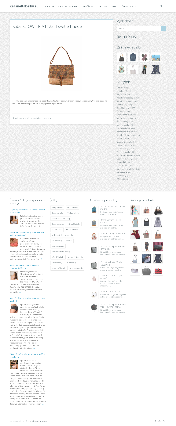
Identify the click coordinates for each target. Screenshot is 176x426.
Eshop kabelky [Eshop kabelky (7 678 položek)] (57, 207)
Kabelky (49, 6)
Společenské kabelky (126, 155)
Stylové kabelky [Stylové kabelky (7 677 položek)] (74, 224)
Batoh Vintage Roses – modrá (111, 221)
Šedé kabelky (122, 121)
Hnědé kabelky (123, 114)
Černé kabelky (123, 108)
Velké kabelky (123, 165)
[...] (42, 226)
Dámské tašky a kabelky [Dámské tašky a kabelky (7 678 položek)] (61, 218)
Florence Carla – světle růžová (111, 277)
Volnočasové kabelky (32, 118)
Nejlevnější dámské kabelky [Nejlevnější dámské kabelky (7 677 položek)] (62, 235)
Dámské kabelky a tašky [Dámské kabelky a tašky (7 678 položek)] (61, 252)
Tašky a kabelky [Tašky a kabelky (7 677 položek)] (74, 213)
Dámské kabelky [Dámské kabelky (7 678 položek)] (58, 257)
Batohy (103, 6)
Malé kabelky (122, 148)
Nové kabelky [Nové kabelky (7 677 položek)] (57, 241)
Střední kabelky (123, 162)
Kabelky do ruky (123, 131)
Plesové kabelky (124, 152)
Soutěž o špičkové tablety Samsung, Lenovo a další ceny (24, 266)
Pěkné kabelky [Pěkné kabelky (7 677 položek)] (72, 207)
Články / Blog (129, 6)
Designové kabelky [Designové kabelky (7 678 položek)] (59, 268)
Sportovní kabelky (124, 159)
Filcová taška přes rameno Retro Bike (113, 247)
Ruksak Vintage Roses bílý (112, 233)
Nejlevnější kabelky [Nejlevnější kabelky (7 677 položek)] (75, 257)
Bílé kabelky (122, 104)
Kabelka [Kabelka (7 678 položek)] (69, 241)
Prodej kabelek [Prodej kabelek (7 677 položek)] (72, 229)
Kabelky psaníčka (124, 138)
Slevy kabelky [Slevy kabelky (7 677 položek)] (57, 263)
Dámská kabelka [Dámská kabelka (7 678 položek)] (76, 268)
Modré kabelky (123, 118)
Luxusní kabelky (123, 145)
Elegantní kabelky (124, 94)
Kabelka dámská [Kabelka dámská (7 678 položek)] (58, 224)
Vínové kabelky (123, 125)
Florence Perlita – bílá (110, 291)
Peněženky (89, 6)
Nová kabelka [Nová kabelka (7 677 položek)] (57, 229)
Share (47, 118)
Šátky (114, 6)
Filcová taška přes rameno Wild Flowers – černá (113, 306)
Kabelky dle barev (68, 6)
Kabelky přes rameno (126, 135)
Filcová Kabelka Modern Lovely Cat (112, 263)
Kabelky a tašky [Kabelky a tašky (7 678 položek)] (58, 213)
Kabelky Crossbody (125, 98)
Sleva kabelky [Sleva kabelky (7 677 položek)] (71, 263)
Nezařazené (122, 172)
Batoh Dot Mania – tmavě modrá (113, 208)
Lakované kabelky (124, 142)
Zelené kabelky (123, 128)
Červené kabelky (124, 111)
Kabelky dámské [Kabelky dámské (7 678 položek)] (58, 246)
